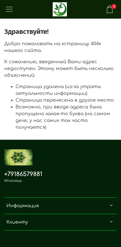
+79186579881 (23, 174)
